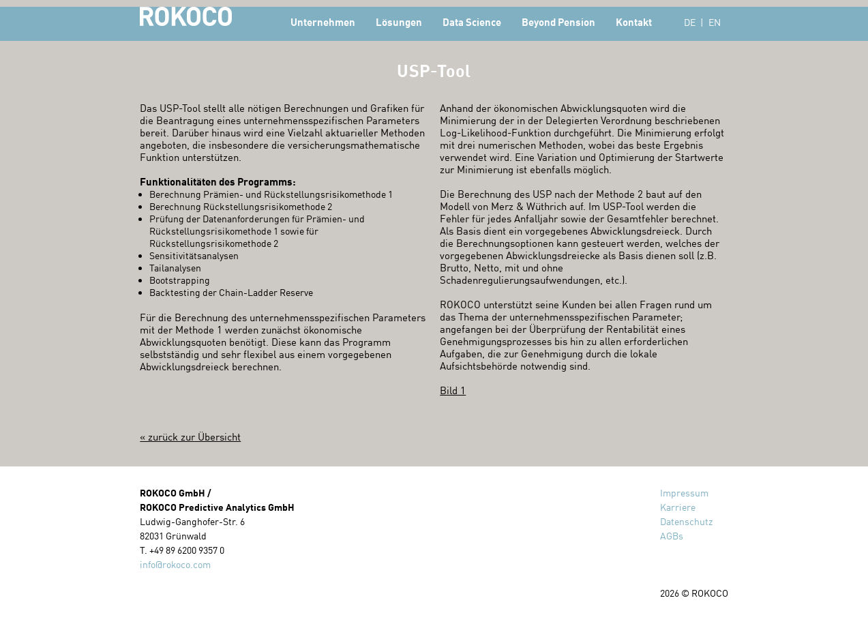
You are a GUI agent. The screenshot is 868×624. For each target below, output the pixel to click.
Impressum (684, 493)
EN (714, 22)
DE (689, 22)
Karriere (677, 507)
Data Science (472, 22)
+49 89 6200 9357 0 (186, 550)
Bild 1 (453, 390)
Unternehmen (322, 22)
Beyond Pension (558, 22)
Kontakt (634, 22)
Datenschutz (686, 521)
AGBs (671, 535)
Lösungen (399, 22)
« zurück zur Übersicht (190, 436)
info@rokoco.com (175, 564)
